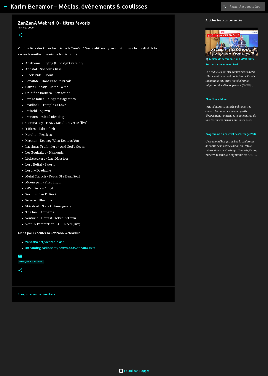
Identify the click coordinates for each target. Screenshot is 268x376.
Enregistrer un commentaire (36, 294)
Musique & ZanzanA (30, 261)
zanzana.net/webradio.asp (45, 242)
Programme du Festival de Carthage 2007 (230, 134)
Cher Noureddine (215, 99)
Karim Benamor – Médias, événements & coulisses (78, 6)
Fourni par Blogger (134, 370)
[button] (20, 35)
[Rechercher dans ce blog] (245, 6)
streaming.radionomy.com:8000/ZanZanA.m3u (60, 248)
